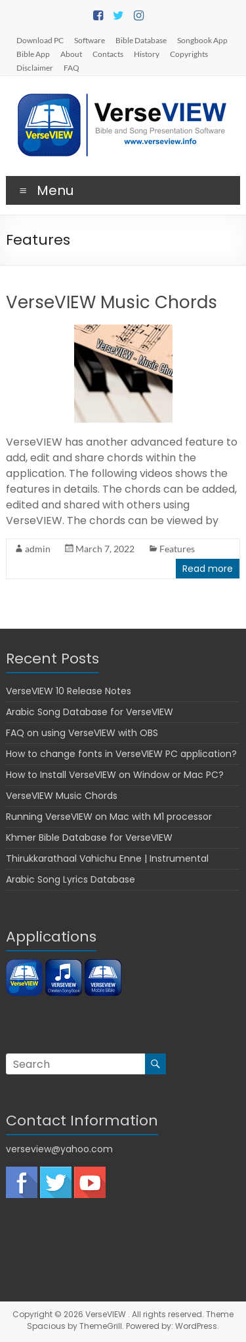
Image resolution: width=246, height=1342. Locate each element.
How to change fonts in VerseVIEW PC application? (121, 753)
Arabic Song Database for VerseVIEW (89, 711)
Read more (207, 568)
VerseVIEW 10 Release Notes (68, 690)
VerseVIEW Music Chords (111, 302)
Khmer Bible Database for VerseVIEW (89, 837)
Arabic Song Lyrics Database (70, 879)
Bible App (33, 53)
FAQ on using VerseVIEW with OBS (82, 732)
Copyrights (189, 53)
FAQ (71, 67)
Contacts (107, 53)
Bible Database (141, 39)
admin (38, 548)
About (71, 53)
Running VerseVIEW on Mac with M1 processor (109, 816)
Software (89, 39)
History (146, 53)
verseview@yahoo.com (59, 1149)
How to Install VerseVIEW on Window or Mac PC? (115, 774)
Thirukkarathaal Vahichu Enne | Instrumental (107, 858)
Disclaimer (34, 67)
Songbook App (202, 39)
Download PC (40, 39)
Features (177, 548)
